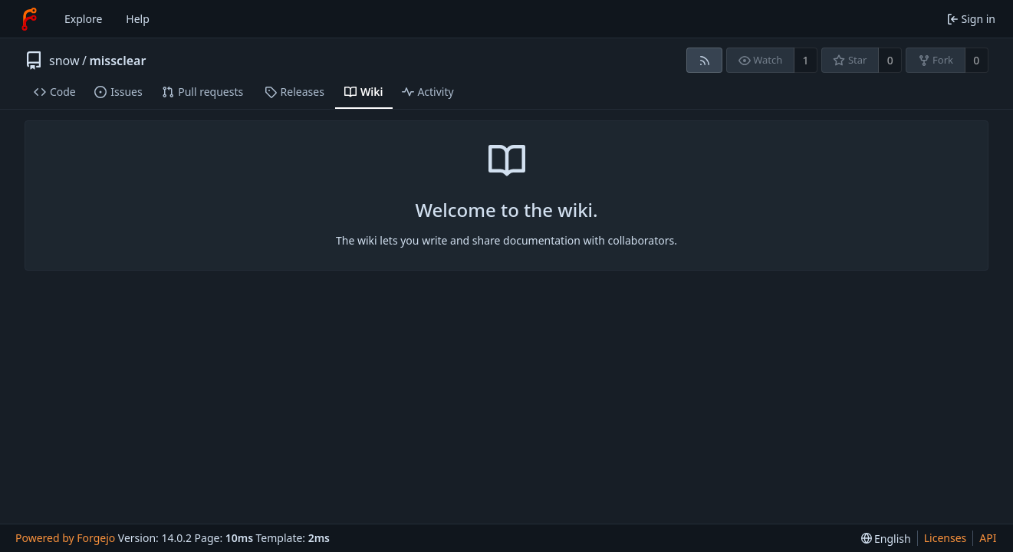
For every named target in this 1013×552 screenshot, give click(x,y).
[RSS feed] (704, 60)
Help (138, 19)
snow (64, 60)
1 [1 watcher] (806, 60)
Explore (83, 19)
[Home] (29, 19)
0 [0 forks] (976, 60)
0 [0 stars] (890, 60)
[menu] (886, 538)
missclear (117, 60)
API (987, 538)
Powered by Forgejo (65, 538)
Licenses (945, 538)
